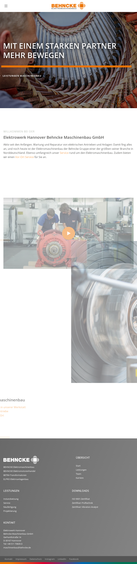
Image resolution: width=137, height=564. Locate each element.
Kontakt (8, 559)
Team (78, 473)
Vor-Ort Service (24, 172)
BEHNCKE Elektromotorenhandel (19, 471)
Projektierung (9, 511)
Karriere (79, 477)
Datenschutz (36, 559)
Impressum (21, 559)
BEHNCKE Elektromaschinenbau (18, 467)
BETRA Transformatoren (15, 475)
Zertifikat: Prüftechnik (82, 502)
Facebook (74, 559)
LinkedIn (62, 559)
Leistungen (81, 469)
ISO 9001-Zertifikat (81, 498)
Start (78, 465)
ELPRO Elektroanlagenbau (15, 479)
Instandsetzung (10, 498)
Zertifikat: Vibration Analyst (85, 506)
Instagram (50, 559)
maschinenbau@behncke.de (17, 547)
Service (64, 168)
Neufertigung (9, 506)
